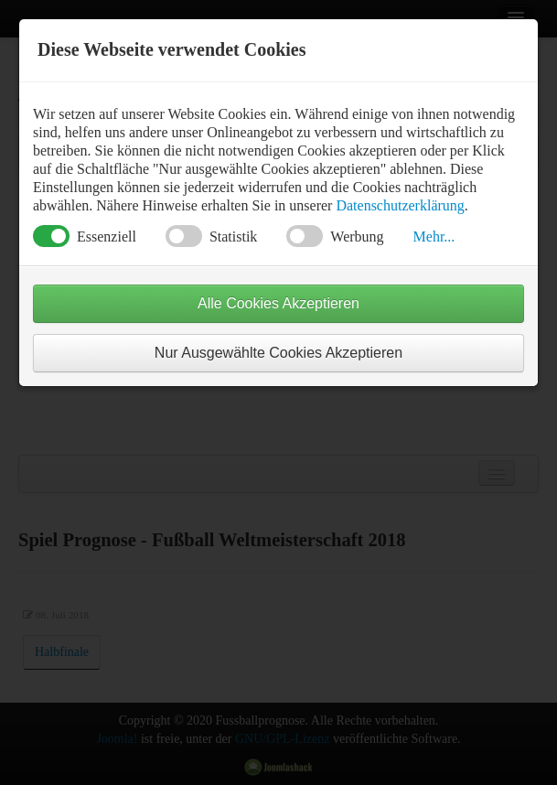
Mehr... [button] (434, 236)
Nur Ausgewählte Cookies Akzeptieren (278, 352)
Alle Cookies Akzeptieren (278, 303)
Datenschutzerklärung (400, 205)
